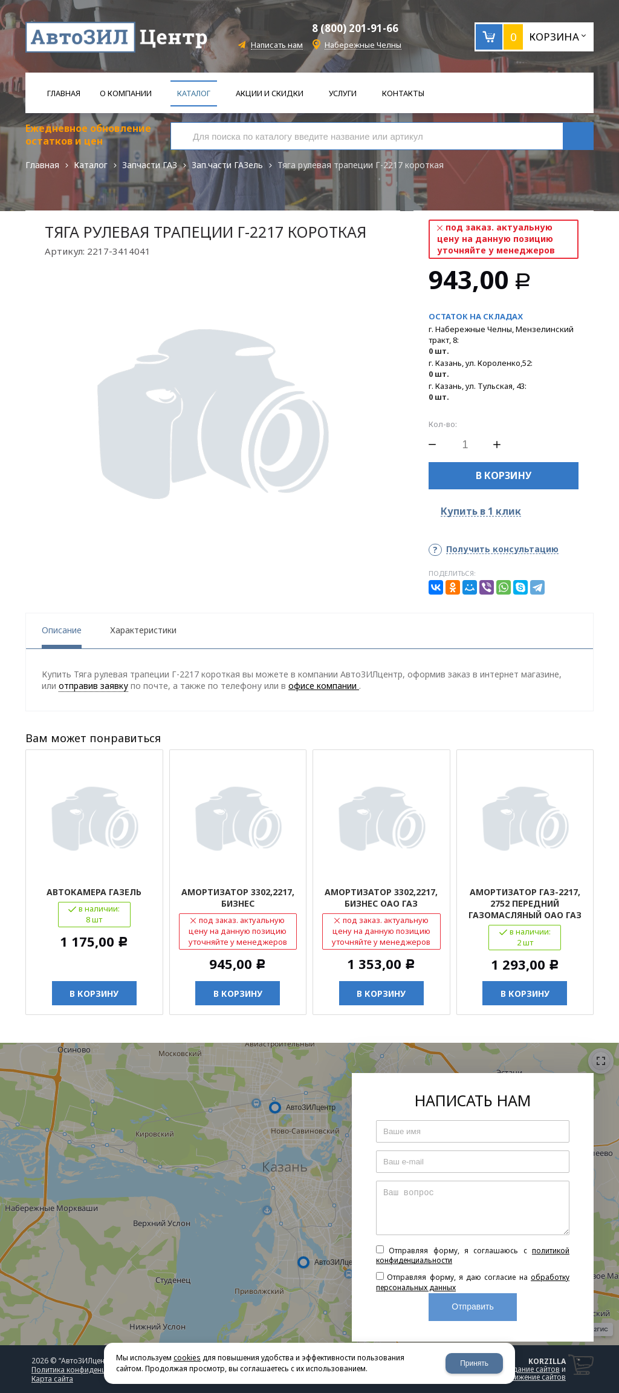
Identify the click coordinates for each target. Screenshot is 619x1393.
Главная (42, 165)
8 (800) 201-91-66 (355, 28)
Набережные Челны (363, 45)
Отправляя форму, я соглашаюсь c (472, 1255)
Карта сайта (52, 1379)
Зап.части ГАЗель (227, 165)
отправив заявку (93, 685)
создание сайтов (530, 1369)
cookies (187, 1357)
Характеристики (143, 630)
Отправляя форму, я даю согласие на (472, 1282)
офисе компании (323, 685)
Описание (62, 630)
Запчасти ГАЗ (149, 165)
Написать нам (277, 45)
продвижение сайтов (528, 1377)
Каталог (91, 165)
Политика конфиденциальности (87, 1370)
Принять (474, 1363)
